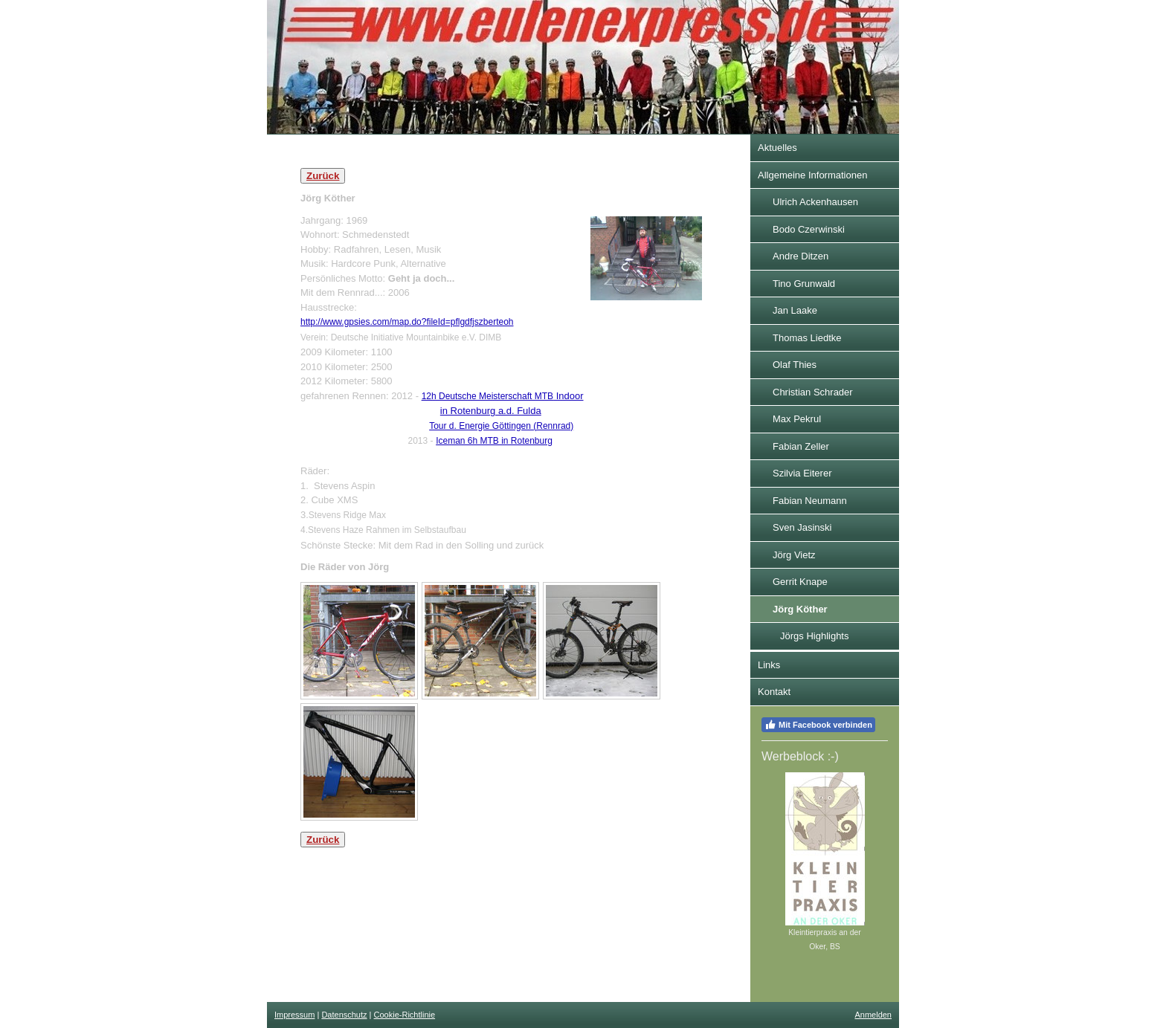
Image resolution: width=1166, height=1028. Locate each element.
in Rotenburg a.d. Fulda (490, 410)
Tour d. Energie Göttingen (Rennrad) (501, 426)
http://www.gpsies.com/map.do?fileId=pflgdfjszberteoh (407, 322)
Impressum (294, 1014)
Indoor (503, 395)
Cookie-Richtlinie (405, 1014)
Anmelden (873, 1014)
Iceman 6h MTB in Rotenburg (494, 441)
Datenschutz (344, 1014)
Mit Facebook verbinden (818, 725)
